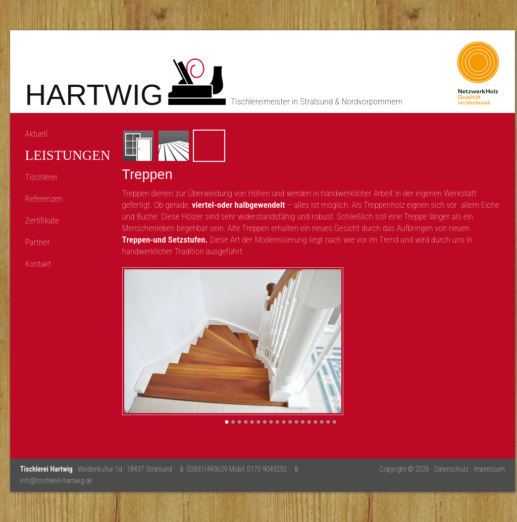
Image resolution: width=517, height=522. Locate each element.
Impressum (489, 469)
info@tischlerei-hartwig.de (56, 481)
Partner (37, 242)
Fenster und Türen (138, 146)
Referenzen (44, 199)
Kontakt (38, 264)
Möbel (244, 146)
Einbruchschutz (315, 146)
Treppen (209, 146)
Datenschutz (451, 469)
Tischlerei (41, 177)
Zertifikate (42, 220)
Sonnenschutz (280, 146)
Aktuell (36, 134)
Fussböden (174, 146)
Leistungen (68, 155)
